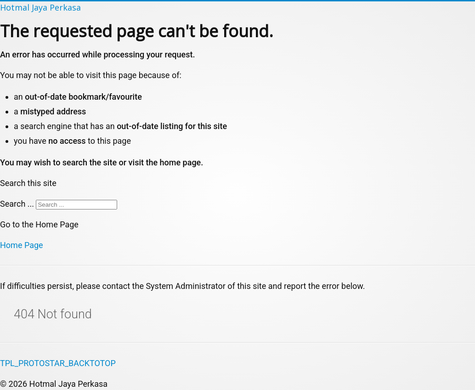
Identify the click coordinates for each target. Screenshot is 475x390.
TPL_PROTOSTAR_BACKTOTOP (58, 363)
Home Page (21, 245)
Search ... (17, 204)
